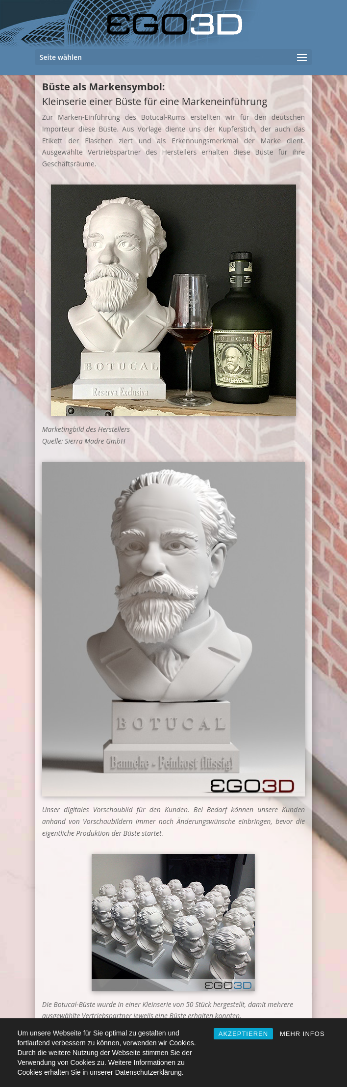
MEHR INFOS (302, 1033)
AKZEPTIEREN (243, 1033)
